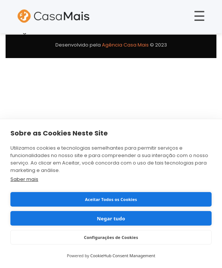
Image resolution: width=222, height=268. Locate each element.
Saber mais (24, 179)
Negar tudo (111, 218)
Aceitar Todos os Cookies (111, 199)
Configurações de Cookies (111, 237)
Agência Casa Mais (125, 44)
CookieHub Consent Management (122, 255)
